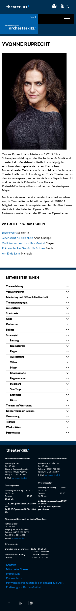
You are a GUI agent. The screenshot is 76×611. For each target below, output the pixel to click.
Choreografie (18, 373)
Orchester (12, 324)
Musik (13, 368)
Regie (13, 351)
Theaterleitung (14, 286)
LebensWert (9, 232)
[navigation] (56, 19)
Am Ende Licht (11, 253)
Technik (10, 422)
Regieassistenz (18, 378)
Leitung (14, 340)
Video (13, 362)
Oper (9, 319)
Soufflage (15, 389)
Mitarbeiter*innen (22, 277)
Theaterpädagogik (16, 302)
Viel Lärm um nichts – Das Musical (24, 243)
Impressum (13, 573)
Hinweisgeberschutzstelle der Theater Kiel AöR (35, 582)
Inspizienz (15, 384)
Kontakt (11, 565)
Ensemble (15, 395)
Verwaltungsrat (15, 292)
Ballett (10, 330)
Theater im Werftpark (19, 405)
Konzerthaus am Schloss (20, 411)
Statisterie (12, 313)
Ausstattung (13, 308)
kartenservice (18, 478)
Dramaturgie (17, 346)
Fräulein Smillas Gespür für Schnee (24, 248)
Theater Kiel (17, 6)
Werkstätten (13, 427)
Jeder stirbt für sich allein (18, 238)
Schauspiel (12, 335)
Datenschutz (14, 578)
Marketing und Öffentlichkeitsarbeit (27, 297)
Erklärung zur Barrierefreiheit (24, 587)
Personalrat (13, 433)
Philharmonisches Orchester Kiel (19, 29)
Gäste (13, 400)
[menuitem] (19, 29)
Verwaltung (13, 416)
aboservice (16, 539)
